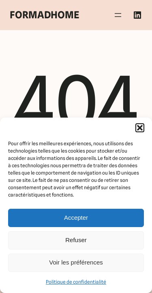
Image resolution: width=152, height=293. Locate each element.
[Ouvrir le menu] (118, 15)
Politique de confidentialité (76, 282)
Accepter (76, 217)
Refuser (76, 239)
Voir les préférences (76, 262)
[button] (140, 128)
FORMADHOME (44, 15)
